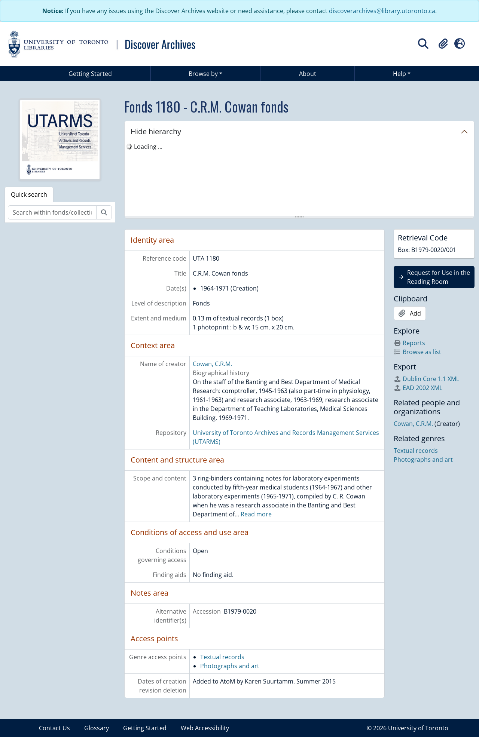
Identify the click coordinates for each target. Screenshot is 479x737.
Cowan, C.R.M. (212, 364)
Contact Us (54, 728)
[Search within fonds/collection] (52, 212)
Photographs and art (229, 666)
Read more (256, 514)
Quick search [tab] (29, 194)
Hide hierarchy (156, 131)
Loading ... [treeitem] (148, 146)
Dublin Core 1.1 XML (426, 379)
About (307, 74)
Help (399, 74)
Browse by (203, 74)
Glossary (96, 728)
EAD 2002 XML (418, 388)
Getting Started (90, 74)
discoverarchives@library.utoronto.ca (382, 11)
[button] (443, 44)
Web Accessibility (205, 728)
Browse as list (417, 352)
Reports (409, 343)
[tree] (299, 179)
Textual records (222, 657)
